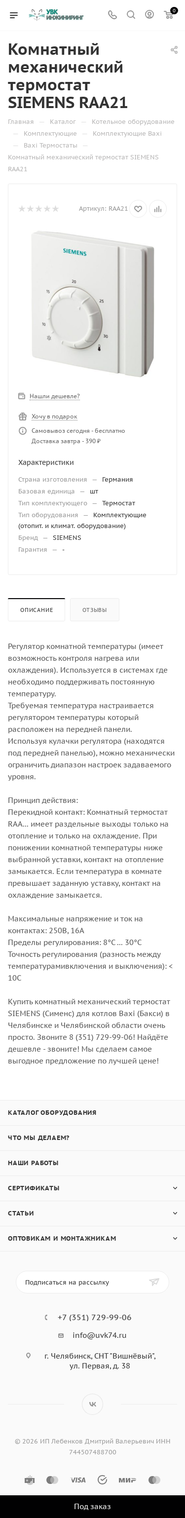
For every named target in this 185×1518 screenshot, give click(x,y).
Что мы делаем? (39, 1138)
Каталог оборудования (52, 1112)
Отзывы (94, 610)
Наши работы (33, 1163)
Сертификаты (34, 1188)
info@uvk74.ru (100, 1335)
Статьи (21, 1213)
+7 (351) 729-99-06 (95, 1317)
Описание (36, 610)
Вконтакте (92, 1404)
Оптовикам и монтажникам (62, 1238)
